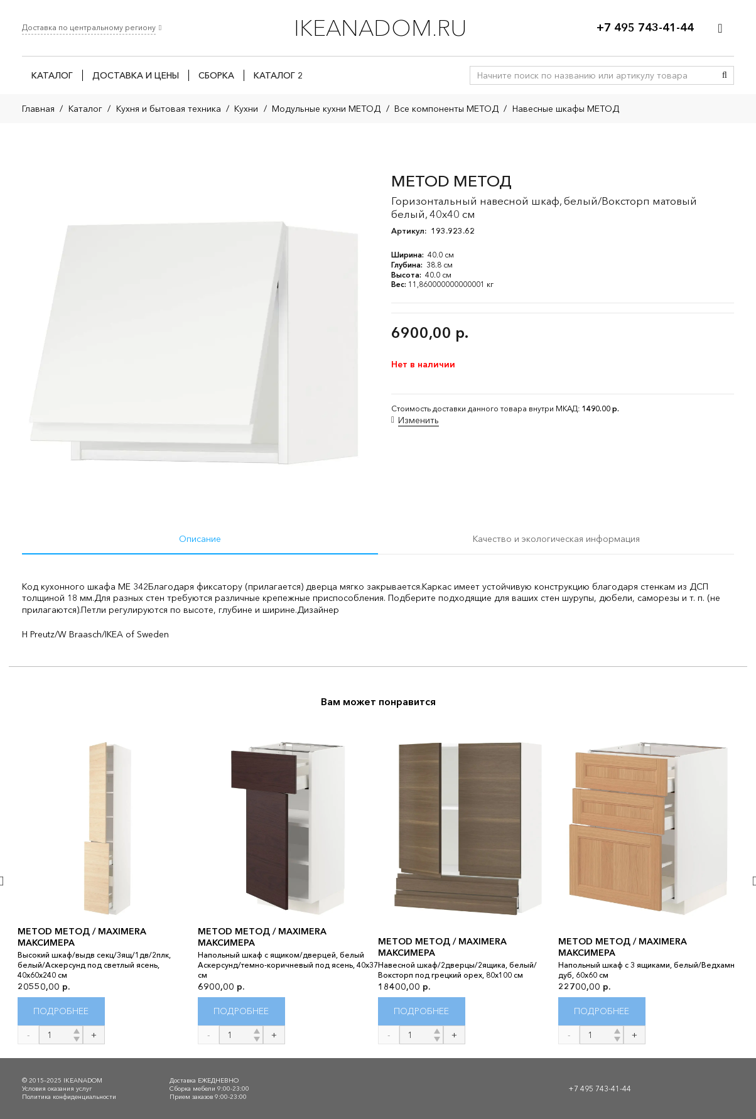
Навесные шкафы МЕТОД (565, 108)
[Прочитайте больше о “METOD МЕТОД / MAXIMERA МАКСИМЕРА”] (61, 1011)
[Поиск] (724, 75)
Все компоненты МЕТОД (446, 108)
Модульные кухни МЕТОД (326, 108)
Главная (38, 108)
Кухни (246, 108)
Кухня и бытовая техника (168, 108)
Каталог (85, 108)
